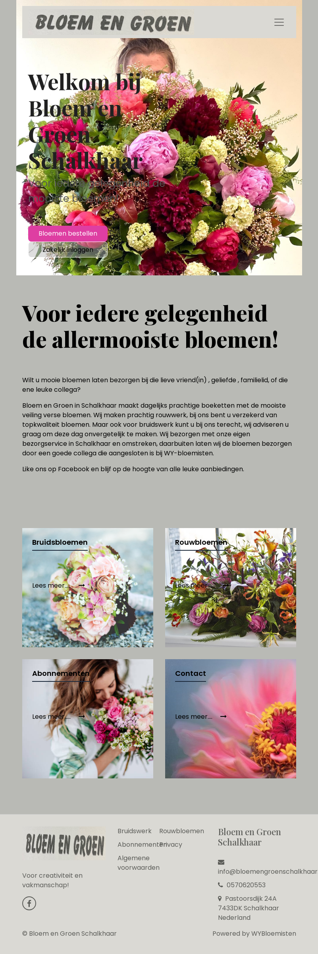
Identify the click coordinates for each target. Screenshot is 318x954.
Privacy (170, 844)
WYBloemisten (273, 933)
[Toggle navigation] (279, 22)
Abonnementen (142, 844)
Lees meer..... (58, 585)
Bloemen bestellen (68, 233)
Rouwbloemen (181, 831)
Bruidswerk (135, 831)
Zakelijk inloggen (67, 249)
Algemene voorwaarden (139, 862)
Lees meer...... (202, 585)
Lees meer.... (201, 716)
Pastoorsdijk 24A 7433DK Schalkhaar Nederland (248, 908)
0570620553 (242, 885)
